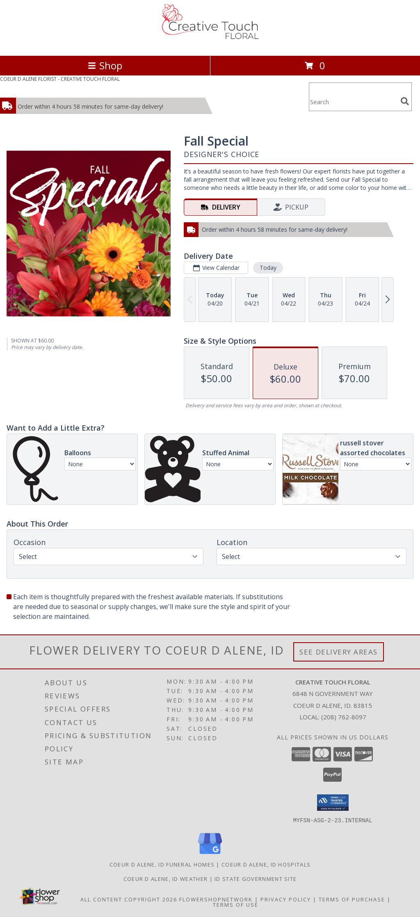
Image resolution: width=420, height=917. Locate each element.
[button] (333, 802)
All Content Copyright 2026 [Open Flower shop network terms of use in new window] (128, 899)
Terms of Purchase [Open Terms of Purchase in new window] (352, 899)
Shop (105, 65)
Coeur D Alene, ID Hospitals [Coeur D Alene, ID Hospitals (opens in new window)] (265, 864)
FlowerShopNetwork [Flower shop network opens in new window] (216, 899)
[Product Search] (353, 102)
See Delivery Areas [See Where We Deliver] (338, 652)
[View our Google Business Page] (210, 854)
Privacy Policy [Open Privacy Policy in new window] (285, 899)
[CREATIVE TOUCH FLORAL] (210, 44)
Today (268, 267)
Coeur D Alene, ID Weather (165, 878)
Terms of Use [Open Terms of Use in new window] (235, 904)
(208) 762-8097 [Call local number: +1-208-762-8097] (343, 717)
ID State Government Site (256, 878)
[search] (404, 101)
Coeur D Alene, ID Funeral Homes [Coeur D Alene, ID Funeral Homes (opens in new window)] (162, 864)
